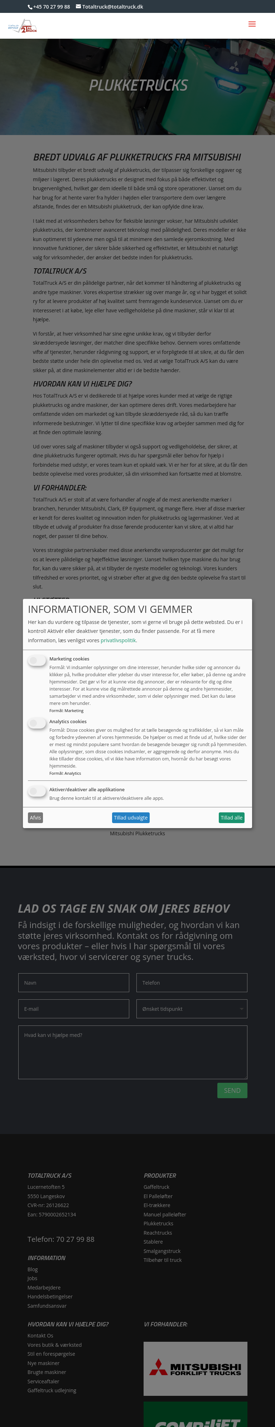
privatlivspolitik (118, 640)
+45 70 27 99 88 (51, 6)
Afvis (35, 817)
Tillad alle (231, 817)
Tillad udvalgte (131, 817)
